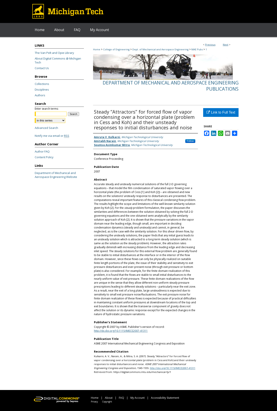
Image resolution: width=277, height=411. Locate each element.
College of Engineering (116, 49)
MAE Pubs (197, 49)
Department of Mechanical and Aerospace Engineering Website (56, 175)
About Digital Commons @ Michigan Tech (58, 60)
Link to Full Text (220, 112)
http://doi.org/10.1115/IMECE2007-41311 (172, 368)
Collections (42, 84)
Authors (40, 95)
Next (225, 44)
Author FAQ (42, 151)
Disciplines (42, 89)
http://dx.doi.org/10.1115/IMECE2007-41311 (121, 331)
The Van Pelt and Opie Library (54, 53)
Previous (210, 44)
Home (96, 49)
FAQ (121, 398)
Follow (190, 141)
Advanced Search (46, 128)
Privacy (94, 401)
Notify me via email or (52, 136)
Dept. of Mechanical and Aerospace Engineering (160, 49)
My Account (137, 398)
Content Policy (44, 157)
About (109, 398)
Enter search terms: (47, 109)
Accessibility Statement (165, 398)
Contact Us (42, 68)
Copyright (107, 401)
